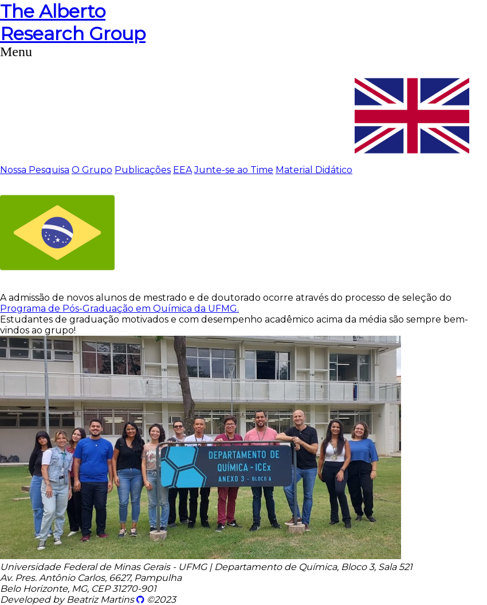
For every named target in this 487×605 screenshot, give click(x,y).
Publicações (143, 169)
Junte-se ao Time (233, 169)
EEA (182, 169)
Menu (16, 51)
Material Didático (314, 169)
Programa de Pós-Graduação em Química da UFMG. (119, 308)
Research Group (73, 22)
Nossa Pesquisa (34, 169)
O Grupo (92, 169)
